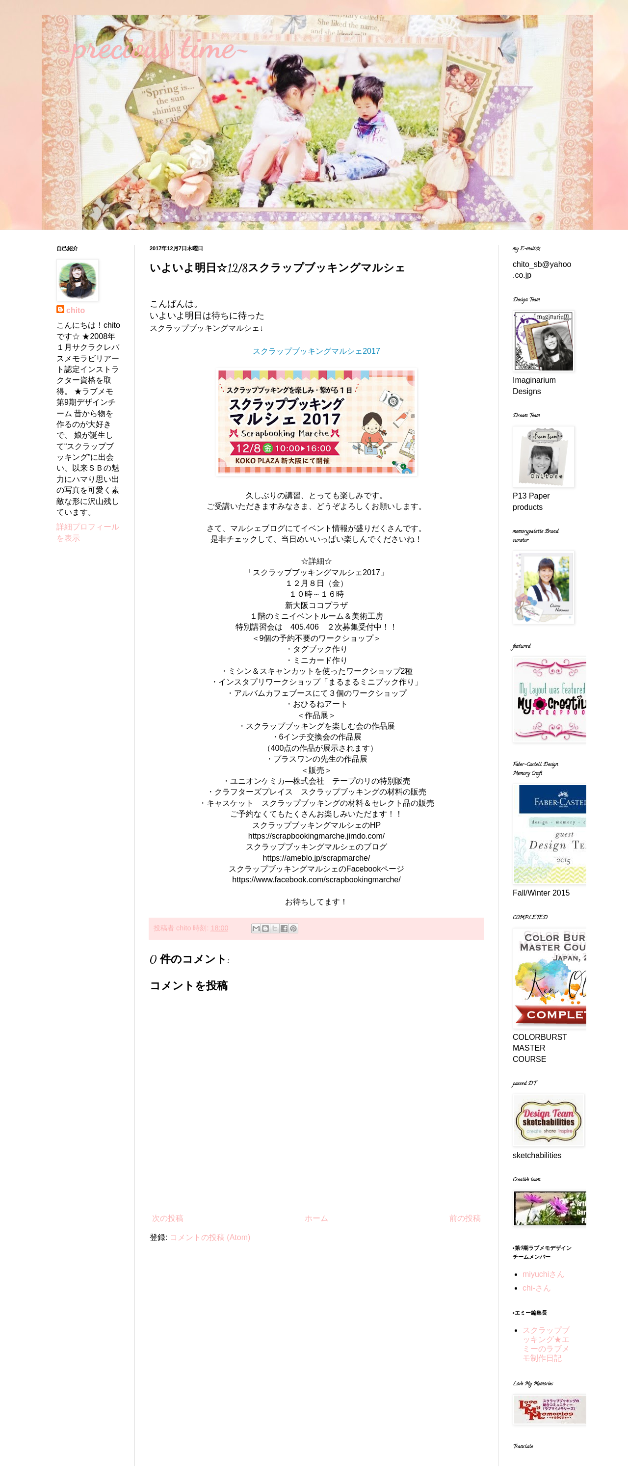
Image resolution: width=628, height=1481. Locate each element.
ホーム (316, 1218)
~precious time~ (153, 46)
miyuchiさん (544, 1274)
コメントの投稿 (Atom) (210, 1237)
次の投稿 (167, 1218)
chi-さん (537, 1288)
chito (75, 310)
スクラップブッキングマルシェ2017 (316, 351)
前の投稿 (465, 1218)
